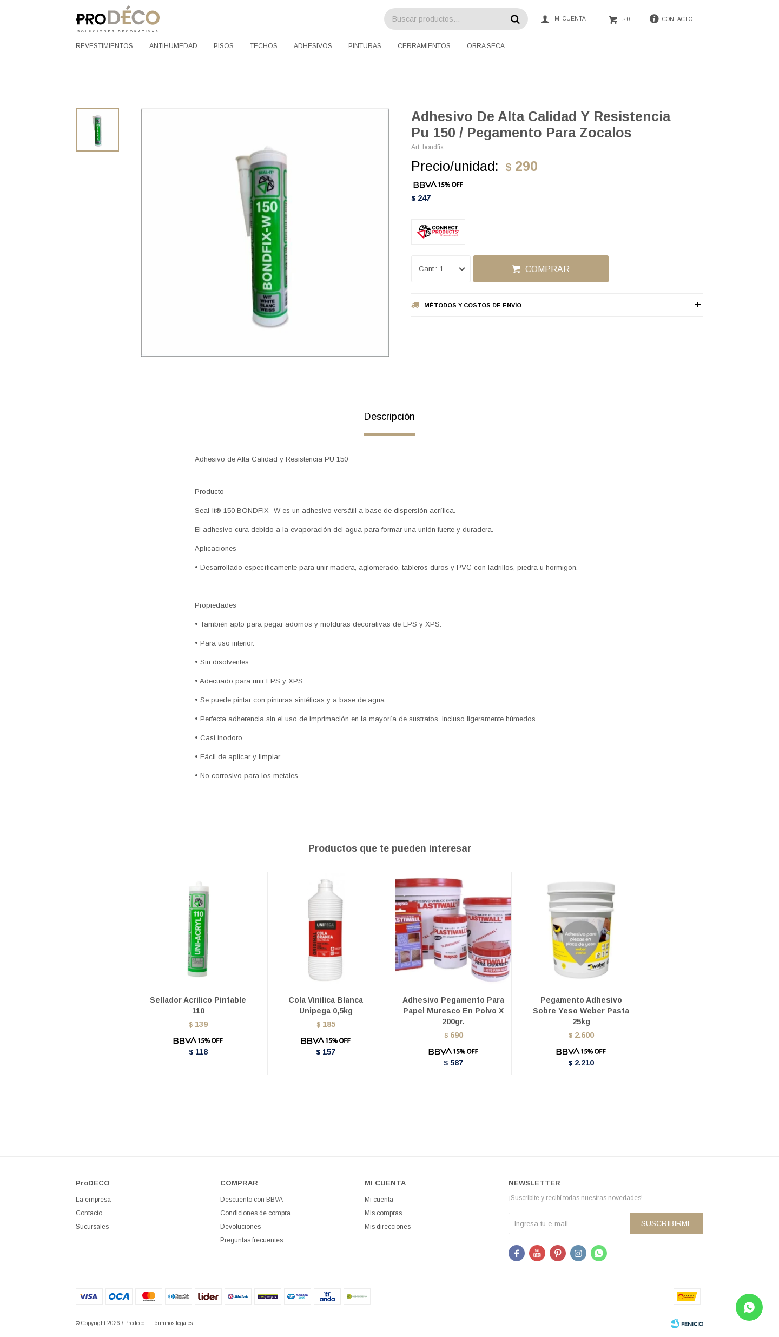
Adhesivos (313, 46)
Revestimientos (104, 46)
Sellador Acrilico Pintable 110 (198, 1005)
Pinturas (364, 46)
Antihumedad (173, 46)
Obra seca (486, 46)
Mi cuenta (379, 1199)
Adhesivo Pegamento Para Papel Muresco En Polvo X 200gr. (453, 1011)
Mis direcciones (388, 1226)
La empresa (93, 1199)
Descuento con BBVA (251, 1199)
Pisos (224, 46)
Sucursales (92, 1226)
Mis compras (383, 1213)
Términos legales (172, 1323)
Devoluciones (240, 1226)
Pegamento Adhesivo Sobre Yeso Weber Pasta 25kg (581, 1011)
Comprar (547, 269)
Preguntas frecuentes (251, 1240)
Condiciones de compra (255, 1213)
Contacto (89, 1213)
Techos (264, 46)
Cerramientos (424, 46)
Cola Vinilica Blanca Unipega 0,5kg (325, 1005)
